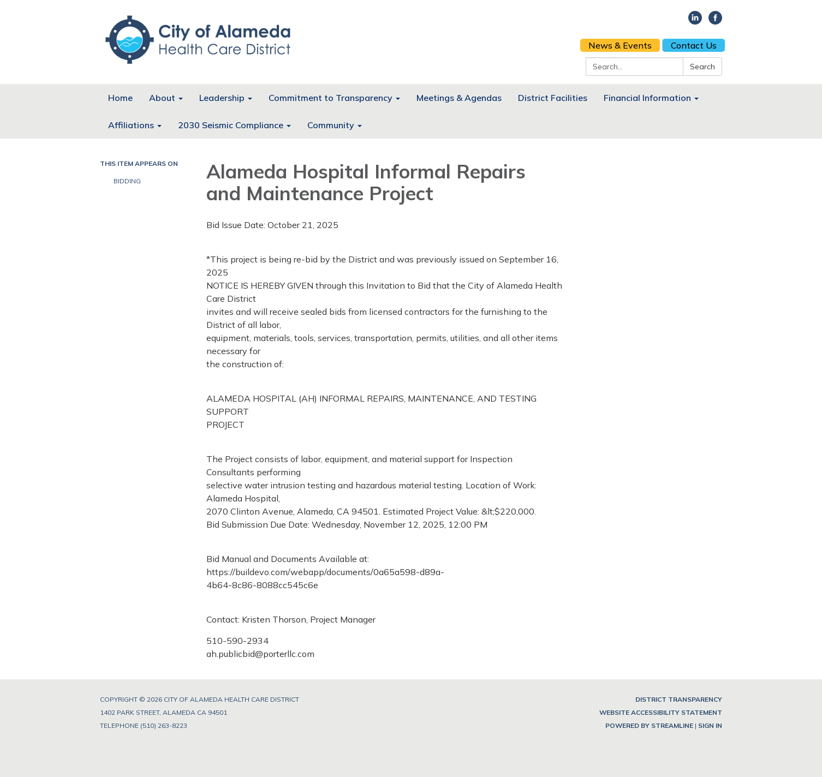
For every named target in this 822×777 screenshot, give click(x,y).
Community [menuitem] (330, 124)
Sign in (710, 725)
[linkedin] (695, 21)
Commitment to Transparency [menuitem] (330, 97)
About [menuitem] (162, 97)
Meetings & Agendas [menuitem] (459, 97)
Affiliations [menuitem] (131, 124)
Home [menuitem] (120, 97)
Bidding (128, 181)
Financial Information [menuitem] (647, 97)
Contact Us (694, 45)
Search (702, 66)
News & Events (620, 45)
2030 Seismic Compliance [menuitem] (230, 124)
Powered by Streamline (649, 725)
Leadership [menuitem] (222, 97)
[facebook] (715, 21)
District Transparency (678, 699)
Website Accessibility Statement (660, 712)
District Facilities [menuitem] (552, 97)
